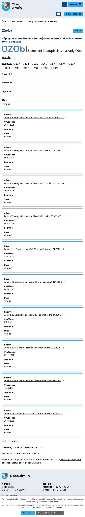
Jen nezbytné (43, 513)
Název (6, 74)
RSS (78, 31)
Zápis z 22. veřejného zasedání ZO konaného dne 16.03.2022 (35, 413)
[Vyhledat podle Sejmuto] (42, 95)
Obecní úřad (17, 21)
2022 (26, 68)
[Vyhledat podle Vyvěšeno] (42, 87)
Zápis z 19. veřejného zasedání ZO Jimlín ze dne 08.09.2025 (34, 216)
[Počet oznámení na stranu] (39, 447)
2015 (36, 64)
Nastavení (58, 513)
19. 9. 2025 (9, 223)
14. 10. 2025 (9, 289)
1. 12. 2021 (8, 322)
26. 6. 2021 (9, 125)
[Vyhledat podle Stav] (42, 104)
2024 (45, 68)
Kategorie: (7, 64)
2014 (27, 64)
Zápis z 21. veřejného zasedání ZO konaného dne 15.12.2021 (34, 381)
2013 (17, 64)
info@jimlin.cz (59, 490)
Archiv (6, 57)
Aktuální (8, 136)
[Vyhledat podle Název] (42, 78)
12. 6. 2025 (9, 158)
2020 (7, 68)
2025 (55, 68)
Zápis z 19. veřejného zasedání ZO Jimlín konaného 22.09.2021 (36, 183)
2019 (73, 64)
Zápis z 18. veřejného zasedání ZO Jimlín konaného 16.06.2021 (35, 117)
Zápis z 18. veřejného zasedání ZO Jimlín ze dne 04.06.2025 (34, 150)
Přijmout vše (28, 513)
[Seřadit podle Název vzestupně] (11, 73)
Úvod (4, 21)
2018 (63, 64)
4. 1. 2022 (8, 388)
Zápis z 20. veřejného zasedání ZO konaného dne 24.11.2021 (34, 315)
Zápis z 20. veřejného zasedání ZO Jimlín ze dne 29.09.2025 (35, 282)
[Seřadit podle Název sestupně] (11, 74)
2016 (45, 64)
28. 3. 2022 (9, 421)
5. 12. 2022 (9, 256)
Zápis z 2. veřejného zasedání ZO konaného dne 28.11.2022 (34, 249)
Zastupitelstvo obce (36, 21)
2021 (17, 68)
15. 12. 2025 (9, 355)
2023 (36, 68)
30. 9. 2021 (9, 191)
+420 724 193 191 (61, 487)
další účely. (54, 501)
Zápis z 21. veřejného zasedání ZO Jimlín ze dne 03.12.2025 (34, 348)
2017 (54, 64)
